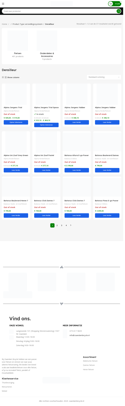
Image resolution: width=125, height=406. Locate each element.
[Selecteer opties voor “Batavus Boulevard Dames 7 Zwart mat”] (107, 171)
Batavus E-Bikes (71, 159)
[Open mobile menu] (3, 3)
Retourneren (7, 387)
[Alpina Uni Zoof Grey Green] (16, 142)
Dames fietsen (89, 366)
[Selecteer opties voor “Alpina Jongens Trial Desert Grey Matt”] (16, 122)
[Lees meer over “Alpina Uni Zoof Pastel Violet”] (46, 171)
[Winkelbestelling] (104, 77)
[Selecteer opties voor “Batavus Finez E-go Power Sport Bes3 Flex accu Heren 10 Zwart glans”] (107, 216)
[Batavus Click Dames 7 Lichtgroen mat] (46, 188)
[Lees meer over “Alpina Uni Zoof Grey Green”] (16, 171)
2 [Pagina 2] (56, 226)
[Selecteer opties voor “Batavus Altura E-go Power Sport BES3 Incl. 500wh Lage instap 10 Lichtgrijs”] (77, 171)
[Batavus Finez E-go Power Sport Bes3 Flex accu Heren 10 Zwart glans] (107, 188)
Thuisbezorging (8, 383)
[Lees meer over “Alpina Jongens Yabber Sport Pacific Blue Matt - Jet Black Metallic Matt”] (77, 122)
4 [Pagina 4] (66, 226)
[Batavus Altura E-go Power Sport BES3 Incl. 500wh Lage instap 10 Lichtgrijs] (77, 142)
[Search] (61, 11)
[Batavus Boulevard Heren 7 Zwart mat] (16, 188)
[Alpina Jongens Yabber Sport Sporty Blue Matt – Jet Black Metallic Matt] (107, 94)
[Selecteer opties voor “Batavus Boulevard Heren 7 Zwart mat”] (16, 216)
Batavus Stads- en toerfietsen (107, 159)
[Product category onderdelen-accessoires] (47, 46)
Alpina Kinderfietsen (12, 111)
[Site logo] (61, 3)
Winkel (4, 392)
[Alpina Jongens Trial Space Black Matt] (46, 94)
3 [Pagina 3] (61, 226)
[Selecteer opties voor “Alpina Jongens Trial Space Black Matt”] (46, 125)
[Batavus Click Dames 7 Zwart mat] (77, 188)
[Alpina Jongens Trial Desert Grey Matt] (16, 94)
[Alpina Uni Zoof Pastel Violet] (46, 142)
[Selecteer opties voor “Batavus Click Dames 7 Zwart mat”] (77, 216)
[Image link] (56, 381)
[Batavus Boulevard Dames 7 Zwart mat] (107, 142)
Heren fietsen (88, 370)
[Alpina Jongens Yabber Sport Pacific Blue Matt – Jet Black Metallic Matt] (77, 94)
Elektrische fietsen (90, 362)
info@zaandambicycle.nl (80, 336)
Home (5, 24)
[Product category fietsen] (17, 44)
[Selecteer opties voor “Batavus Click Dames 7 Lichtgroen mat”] (46, 216)
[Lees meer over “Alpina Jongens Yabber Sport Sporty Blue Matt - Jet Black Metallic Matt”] (107, 122)
